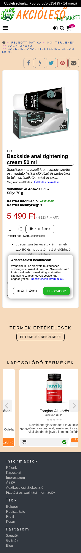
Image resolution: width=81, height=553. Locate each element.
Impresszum (15, 477)
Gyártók (12, 540)
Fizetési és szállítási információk (31, 492)
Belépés (12, 506)
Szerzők (12, 535)
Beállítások (27, 291)
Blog (9, 545)
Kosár (10, 521)
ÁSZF (10, 482)
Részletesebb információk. (47, 278)
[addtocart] (39, 229)
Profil (10, 516)
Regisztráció (15, 511)
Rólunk (11, 467)
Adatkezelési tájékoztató (24, 487)
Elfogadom (56, 291)
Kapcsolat (13, 472)
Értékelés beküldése (46, 182)
